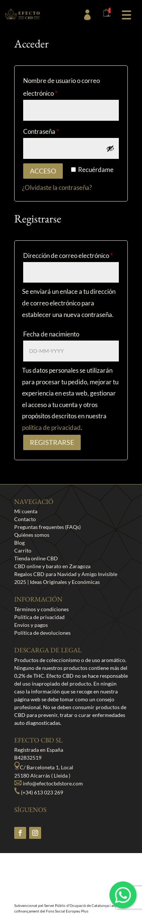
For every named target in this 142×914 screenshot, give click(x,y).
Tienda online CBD (36, 558)
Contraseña (41, 131)
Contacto (25, 519)
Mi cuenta (25, 511)
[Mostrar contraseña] (110, 148)
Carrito (22, 550)
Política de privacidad (39, 617)
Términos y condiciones (41, 609)
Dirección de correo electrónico (68, 255)
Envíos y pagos (31, 625)
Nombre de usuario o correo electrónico (61, 87)
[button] (126, 14)
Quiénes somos (31, 535)
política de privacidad (51, 427)
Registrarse (52, 442)
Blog (19, 542)
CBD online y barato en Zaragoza (52, 566)
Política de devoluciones (42, 633)
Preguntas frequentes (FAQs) (47, 527)
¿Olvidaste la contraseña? (57, 187)
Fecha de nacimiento (51, 334)
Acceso (43, 171)
